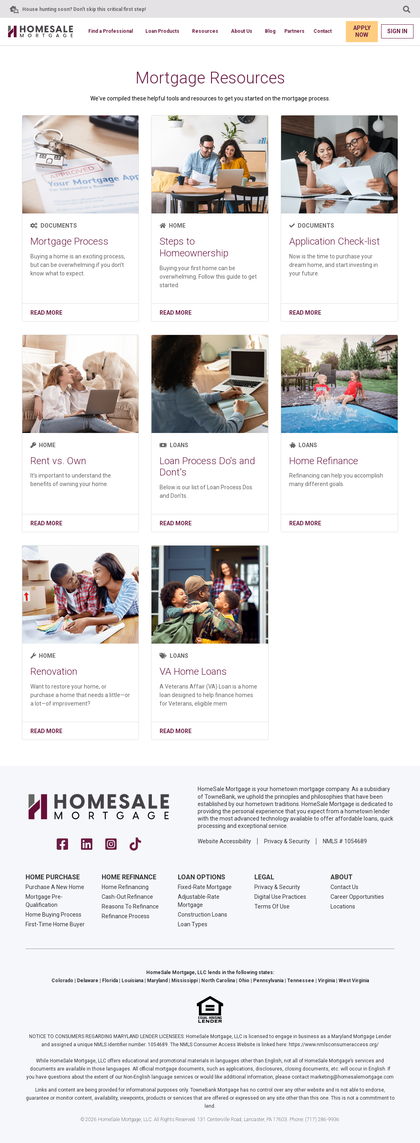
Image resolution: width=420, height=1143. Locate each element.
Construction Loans (202, 914)
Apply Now (362, 31)
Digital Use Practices (280, 897)
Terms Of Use (272, 906)
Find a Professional (110, 31)
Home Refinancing (125, 887)
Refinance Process (125, 916)
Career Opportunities (357, 897)
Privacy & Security (287, 841)
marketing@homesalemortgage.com (352, 1077)
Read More (46, 312)
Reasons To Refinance (130, 906)
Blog (270, 31)
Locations (342, 906)
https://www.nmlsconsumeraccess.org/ (334, 1044)
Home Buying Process (53, 914)
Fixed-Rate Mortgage (205, 887)
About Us (241, 31)
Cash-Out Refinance (127, 897)
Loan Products (162, 31)
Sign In (397, 31)
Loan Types (192, 924)
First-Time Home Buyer (55, 924)
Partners (294, 31)
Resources (205, 31)
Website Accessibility (224, 841)
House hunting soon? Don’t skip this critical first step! (84, 9)
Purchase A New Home (55, 887)
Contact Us (344, 887)
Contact (322, 31)
